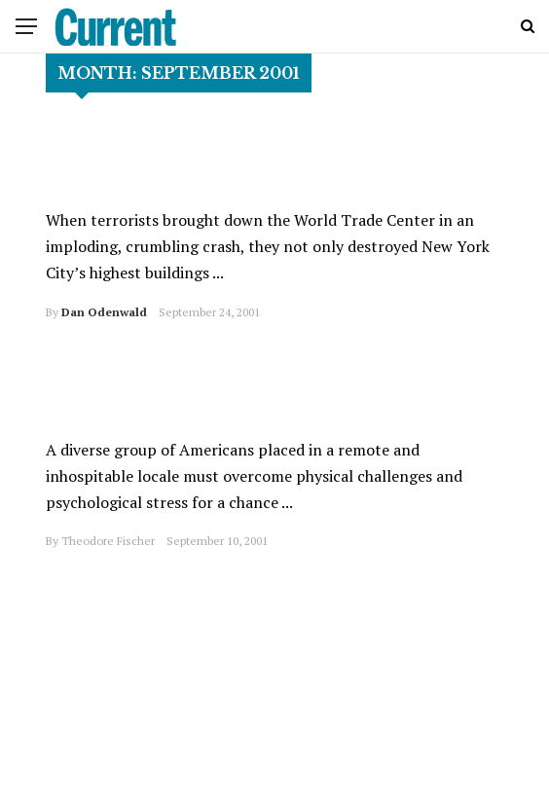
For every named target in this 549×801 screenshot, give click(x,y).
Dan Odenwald (104, 312)
